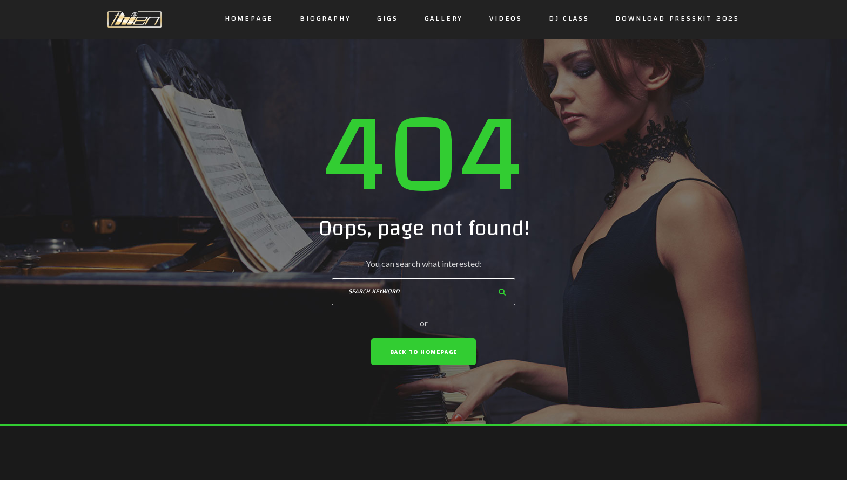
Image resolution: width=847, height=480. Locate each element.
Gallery (444, 19)
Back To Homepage (423, 352)
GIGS (387, 19)
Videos (505, 19)
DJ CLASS (569, 19)
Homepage (249, 19)
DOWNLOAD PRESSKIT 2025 (677, 19)
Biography (325, 19)
